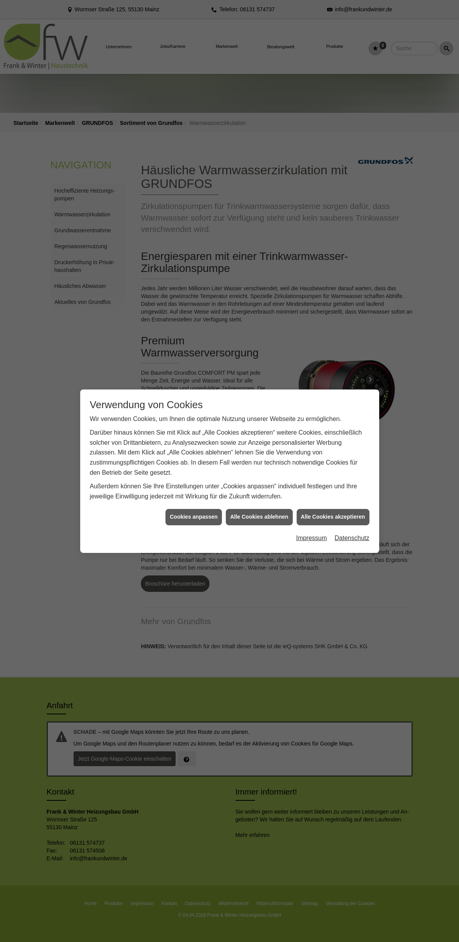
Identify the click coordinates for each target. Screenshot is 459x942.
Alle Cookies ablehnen (259, 484)
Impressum (311, 505)
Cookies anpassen (194, 484)
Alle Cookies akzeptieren (333, 484)
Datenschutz (352, 505)
